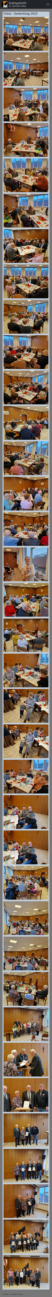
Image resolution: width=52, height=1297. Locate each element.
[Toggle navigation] (48, 4)
